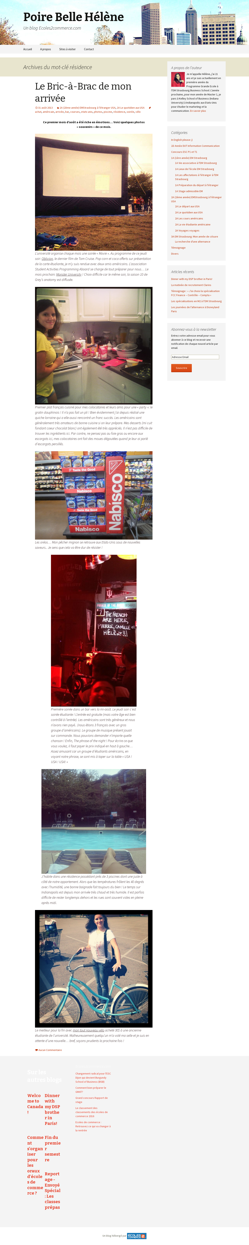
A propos (45, 49)
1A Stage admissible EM (189, 191)
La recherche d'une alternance (192, 241)
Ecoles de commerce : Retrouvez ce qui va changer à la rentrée (93, 1126)
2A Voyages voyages (187, 230)
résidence (119, 111)
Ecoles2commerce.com (93, 1066)
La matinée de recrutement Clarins (191, 285)
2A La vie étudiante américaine (192, 224)
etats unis (87, 111)
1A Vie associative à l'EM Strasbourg (196, 163)
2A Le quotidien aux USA (131, 107)
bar (67, 111)
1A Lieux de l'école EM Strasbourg (194, 169)
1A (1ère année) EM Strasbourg (189, 158)
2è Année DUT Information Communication (195, 146)
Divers (175, 253)
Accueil (27, 49)
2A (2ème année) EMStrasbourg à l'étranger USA (88, 107)
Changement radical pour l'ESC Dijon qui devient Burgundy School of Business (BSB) (93, 1077)
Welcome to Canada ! (35, 1104)
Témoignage (178, 247)
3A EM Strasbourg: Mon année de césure (194, 236)
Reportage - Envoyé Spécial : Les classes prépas (52, 1190)
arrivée (59, 111)
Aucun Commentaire (50, 1050)
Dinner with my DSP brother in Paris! (191, 279)
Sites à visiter (67, 49)
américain (48, 111)
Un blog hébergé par (114, 1235)
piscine (108, 111)
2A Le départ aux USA (187, 206)
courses (75, 111)
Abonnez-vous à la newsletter (193, 329)
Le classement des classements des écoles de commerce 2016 (91, 1112)
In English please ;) (182, 140)
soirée (130, 111)
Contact (89, 49)
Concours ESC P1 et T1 (184, 152)
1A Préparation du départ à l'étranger (196, 185)
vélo (138, 111)
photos (98, 111)
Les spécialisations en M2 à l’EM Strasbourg (196, 301)
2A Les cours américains (189, 218)
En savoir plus (198, 111)
